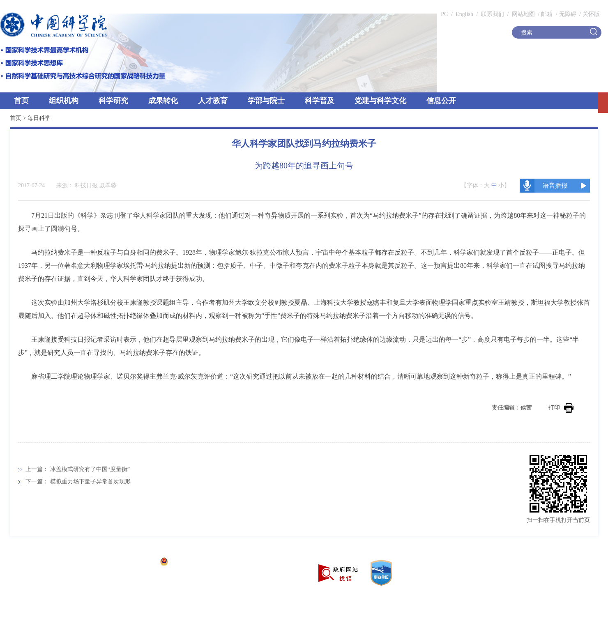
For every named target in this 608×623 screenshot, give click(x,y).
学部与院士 (266, 101)
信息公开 (441, 101)
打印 (560, 408)
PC (444, 14)
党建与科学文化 (380, 101)
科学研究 (113, 101)
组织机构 (63, 101)
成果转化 (163, 101)
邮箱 (547, 14)
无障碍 (567, 14)
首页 (21, 101)
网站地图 (522, 14)
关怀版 (591, 14)
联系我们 (492, 14)
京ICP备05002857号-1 (127, 562)
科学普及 (319, 101)
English (464, 14)
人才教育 (213, 101)
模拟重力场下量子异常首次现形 (90, 481)
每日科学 (39, 118)
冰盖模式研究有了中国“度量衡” (90, 469)
